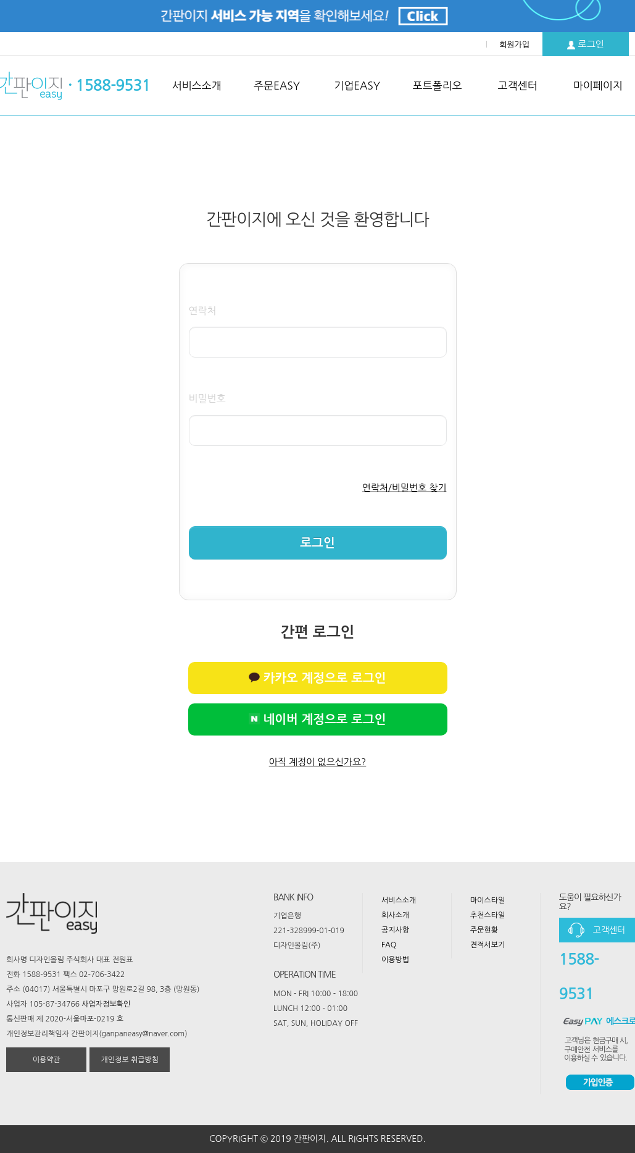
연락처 (203, 311)
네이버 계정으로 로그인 (317, 719)
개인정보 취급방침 (130, 1059)
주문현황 (484, 930)
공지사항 (395, 930)
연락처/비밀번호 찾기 (404, 487)
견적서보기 (487, 945)
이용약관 (46, 1059)
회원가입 (514, 45)
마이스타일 (487, 900)
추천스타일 (487, 915)
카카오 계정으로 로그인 (317, 678)
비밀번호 (207, 398)
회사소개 (395, 915)
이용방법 (395, 959)
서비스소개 (398, 900)
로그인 (585, 44)
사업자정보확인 (105, 1004)
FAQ (388, 945)
